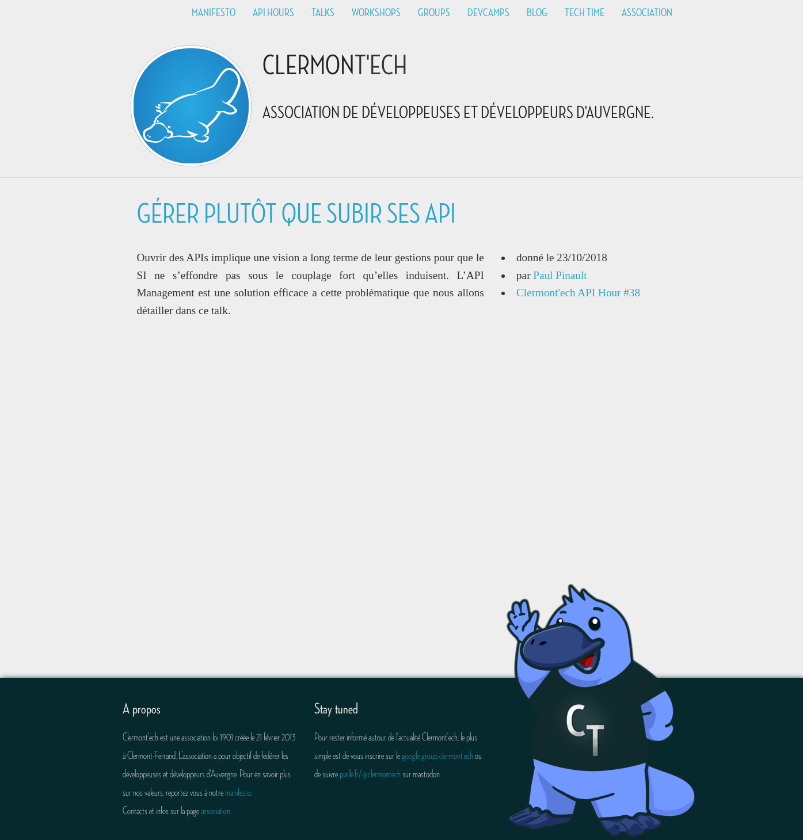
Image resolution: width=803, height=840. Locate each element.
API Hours (273, 12)
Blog (537, 12)
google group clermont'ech (437, 755)
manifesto (238, 792)
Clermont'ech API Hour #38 (578, 293)
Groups (434, 12)
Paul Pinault (560, 275)
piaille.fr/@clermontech (370, 774)
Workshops (376, 12)
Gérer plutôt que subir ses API (296, 214)
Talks (322, 12)
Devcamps (488, 12)
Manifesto (213, 12)
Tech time (584, 12)
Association (647, 12)
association (215, 810)
